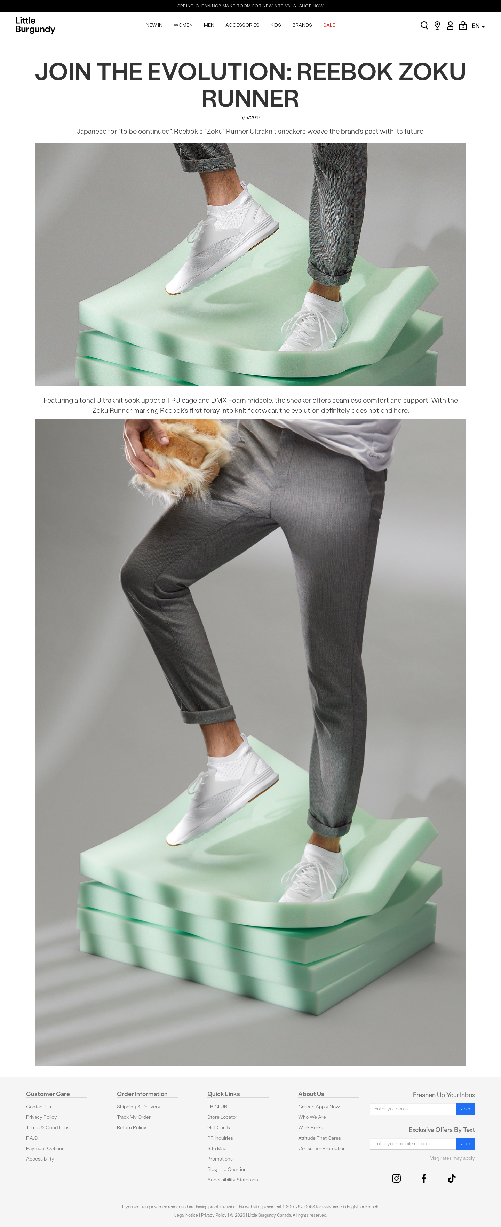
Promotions (220, 1159)
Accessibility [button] (40, 1159)
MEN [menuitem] (209, 25)
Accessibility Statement (233, 1180)
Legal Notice (186, 1215)
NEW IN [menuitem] (154, 25)
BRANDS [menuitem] (302, 25)
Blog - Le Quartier (226, 1169)
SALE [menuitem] (329, 25)
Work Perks (310, 1128)
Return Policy (131, 1128)
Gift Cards (218, 1128)
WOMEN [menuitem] (183, 25)
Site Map (216, 1148)
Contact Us (38, 1107)
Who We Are (312, 1117)
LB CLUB (217, 1107)
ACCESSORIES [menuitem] (242, 25)
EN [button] (478, 26)
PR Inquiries (220, 1138)
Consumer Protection (322, 1148)
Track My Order (134, 1117)
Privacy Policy (41, 1117)
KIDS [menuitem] (275, 25)
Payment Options (45, 1148)
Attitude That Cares (319, 1138)
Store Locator (222, 1117)
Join (465, 1109)
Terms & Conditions (48, 1128)
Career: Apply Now (319, 1107)
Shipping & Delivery (138, 1107)
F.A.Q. (32, 1138)
